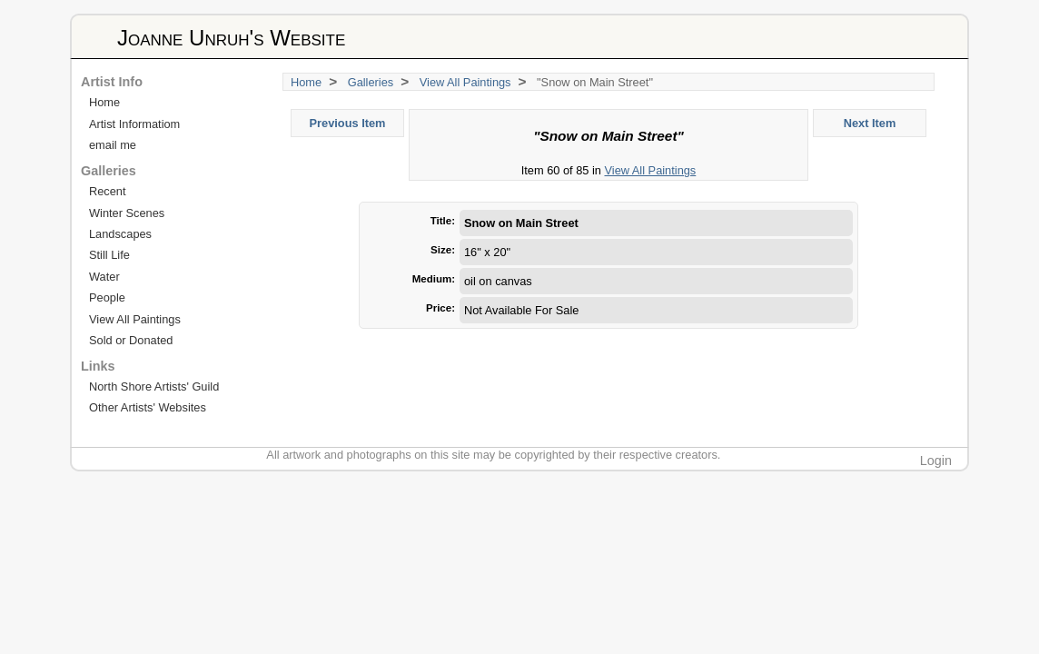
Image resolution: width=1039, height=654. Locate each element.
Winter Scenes (126, 213)
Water (104, 276)
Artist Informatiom (134, 124)
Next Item (870, 123)
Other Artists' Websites (147, 407)
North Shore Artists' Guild (154, 386)
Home (306, 82)
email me (112, 145)
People (107, 297)
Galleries (371, 82)
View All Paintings (465, 82)
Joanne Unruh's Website (231, 37)
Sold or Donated (131, 340)
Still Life (109, 255)
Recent (107, 191)
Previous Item (348, 123)
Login (936, 460)
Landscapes (120, 234)
